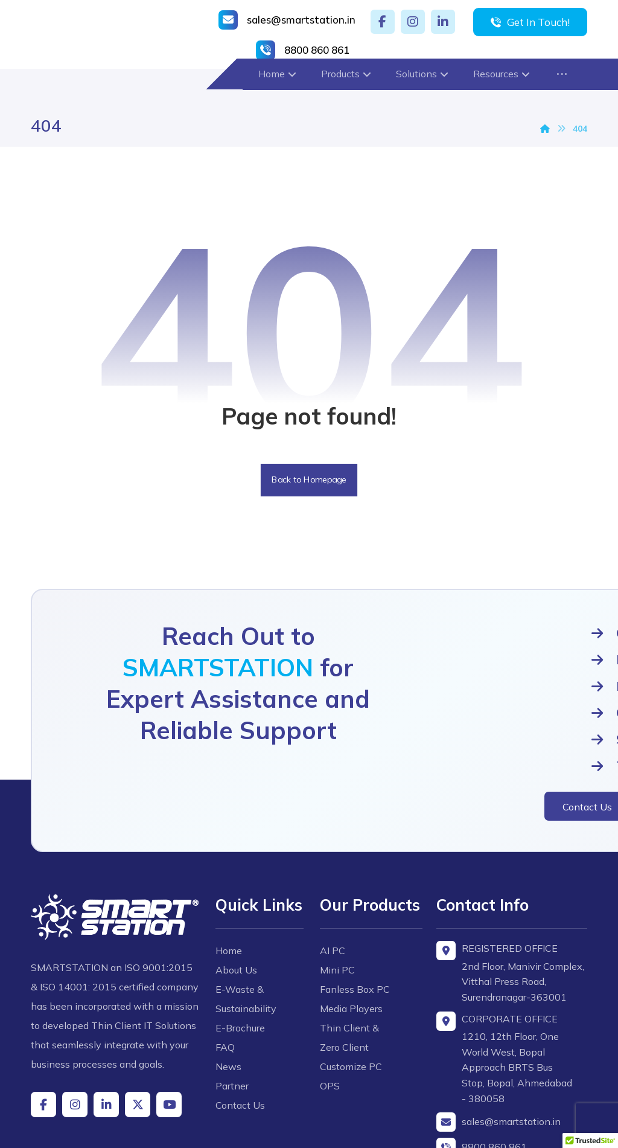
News (231, 1016)
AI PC (332, 879)
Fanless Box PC (355, 917)
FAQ (227, 997)
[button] (383, 22)
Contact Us (242, 1055)
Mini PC (337, 898)
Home (231, 900)
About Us (239, 920)
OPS (330, 1014)
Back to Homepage (309, 482)
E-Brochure (242, 978)
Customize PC (351, 995)
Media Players (351, 937)
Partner (234, 1036)
